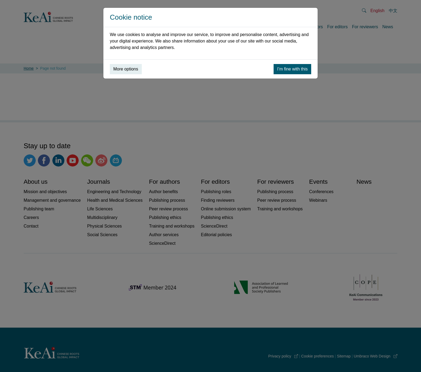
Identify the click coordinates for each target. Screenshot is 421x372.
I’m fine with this (292, 69)
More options (125, 69)
